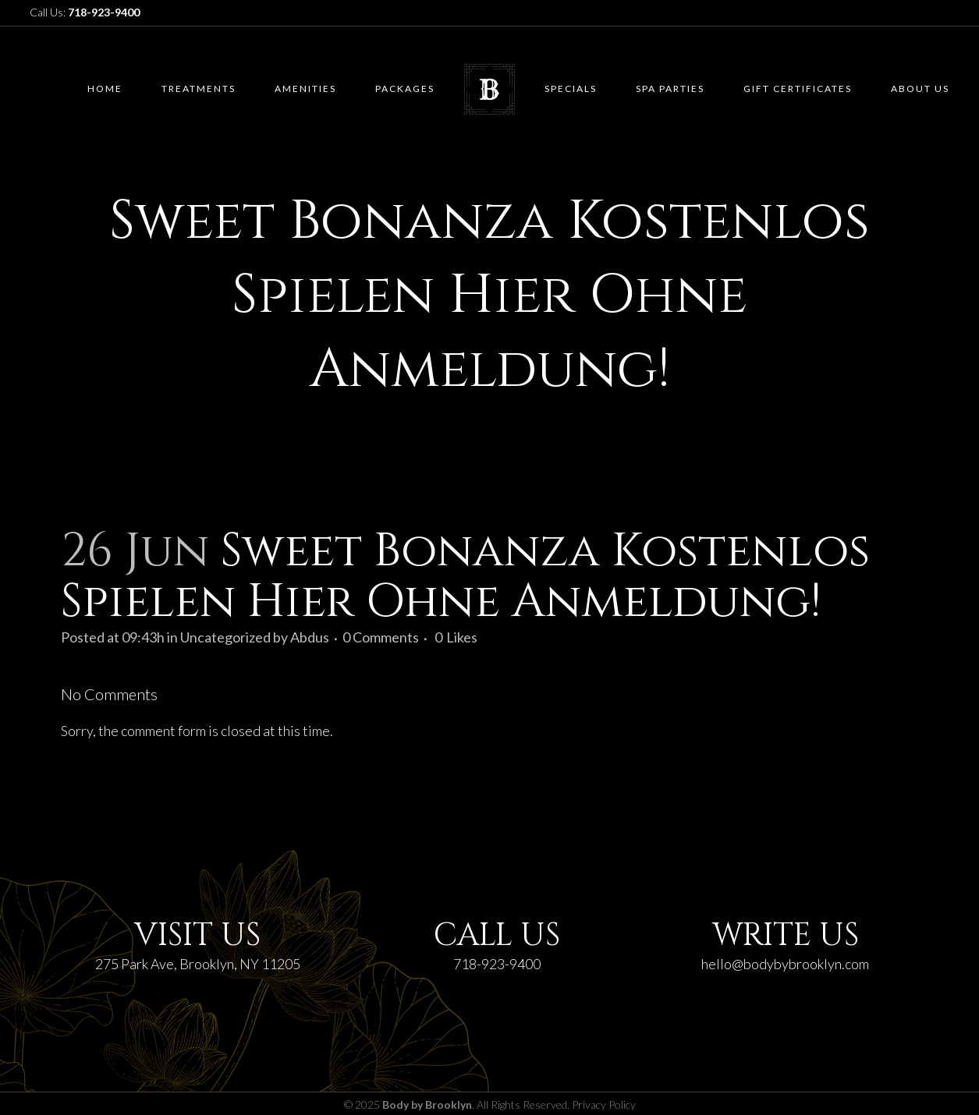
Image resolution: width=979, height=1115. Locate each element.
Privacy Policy (604, 1104)
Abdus (309, 637)
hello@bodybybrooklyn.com (785, 963)
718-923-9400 (497, 963)
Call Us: (85, 12)
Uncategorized (225, 637)
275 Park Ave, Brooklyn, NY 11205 (197, 963)
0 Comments (380, 637)
